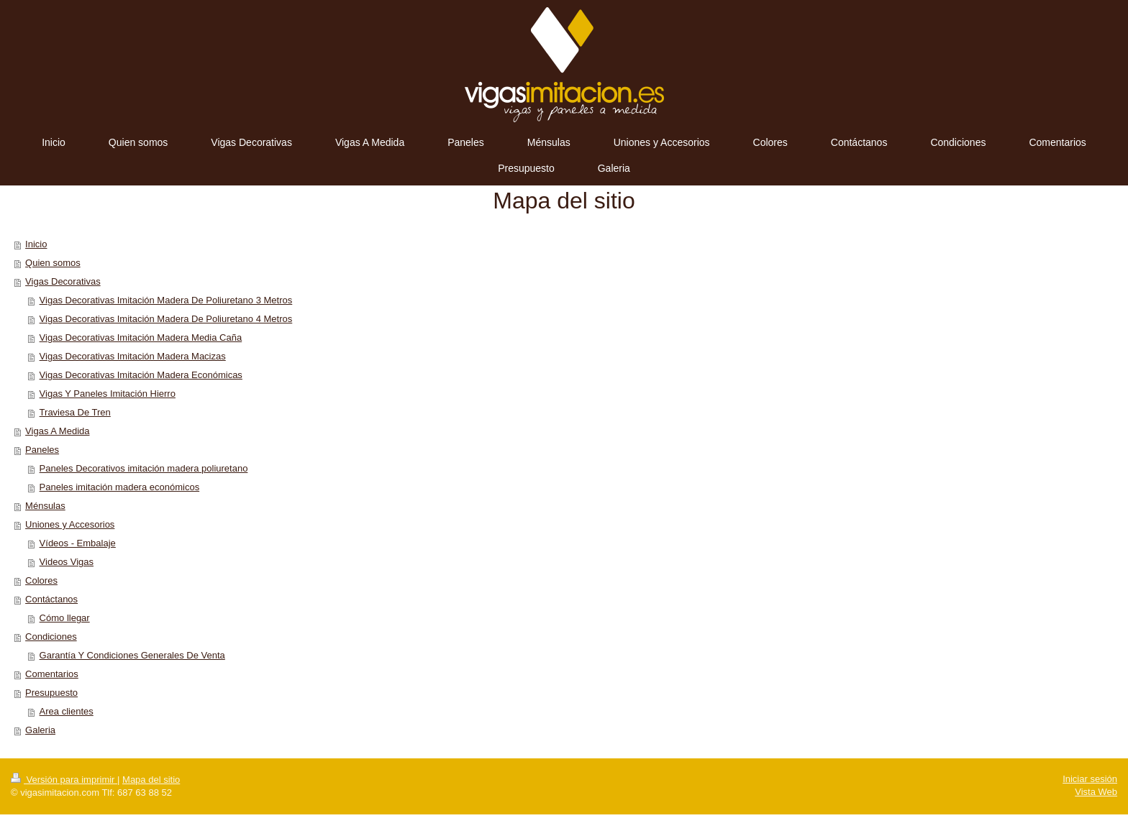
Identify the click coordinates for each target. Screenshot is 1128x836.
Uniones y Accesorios (69, 524)
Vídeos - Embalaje (78, 543)
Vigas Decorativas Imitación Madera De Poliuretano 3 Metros (166, 300)
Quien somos (53, 262)
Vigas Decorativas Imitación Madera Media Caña (141, 337)
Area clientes (67, 711)
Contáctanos (51, 599)
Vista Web (1096, 791)
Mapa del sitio (151, 779)
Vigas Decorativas (63, 281)
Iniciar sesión (1090, 778)
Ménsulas (45, 505)
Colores (41, 580)
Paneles (42, 449)
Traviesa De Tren (75, 412)
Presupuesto (51, 692)
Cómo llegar (65, 617)
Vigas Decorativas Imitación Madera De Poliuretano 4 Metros (166, 318)
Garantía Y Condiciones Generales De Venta (132, 655)
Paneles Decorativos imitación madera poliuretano (144, 468)
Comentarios (51, 674)
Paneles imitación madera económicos (120, 487)
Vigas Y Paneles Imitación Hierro (108, 393)
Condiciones (51, 636)
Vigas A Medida (57, 431)
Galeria (40, 730)
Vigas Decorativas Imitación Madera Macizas (133, 356)
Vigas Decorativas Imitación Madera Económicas (141, 374)
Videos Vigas (67, 561)
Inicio (36, 244)
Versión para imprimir (64, 779)
